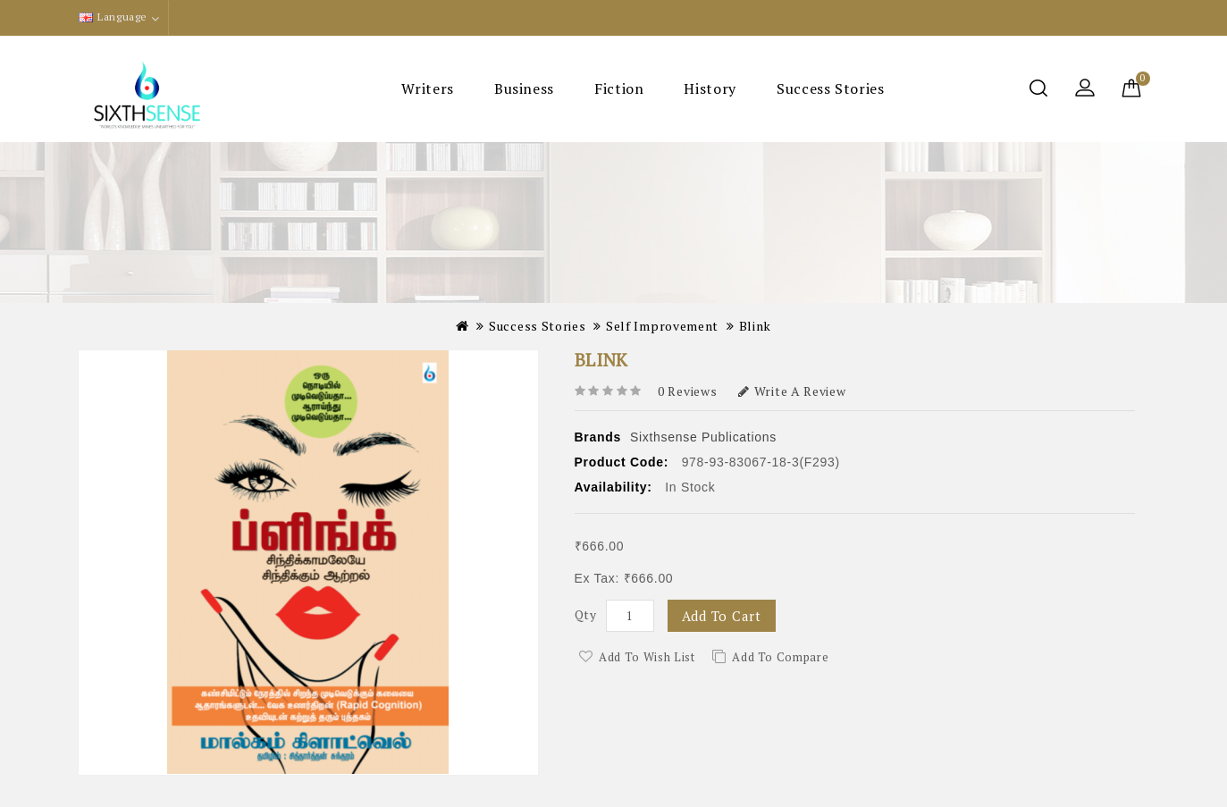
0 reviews (687, 390)
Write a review (792, 390)
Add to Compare (780, 657)
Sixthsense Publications (703, 437)
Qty (586, 614)
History (709, 88)
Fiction (618, 88)
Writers (427, 88)
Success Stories (831, 88)
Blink (755, 325)
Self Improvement (662, 325)
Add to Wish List (646, 657)
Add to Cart (721, 616)
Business (524, 88)
